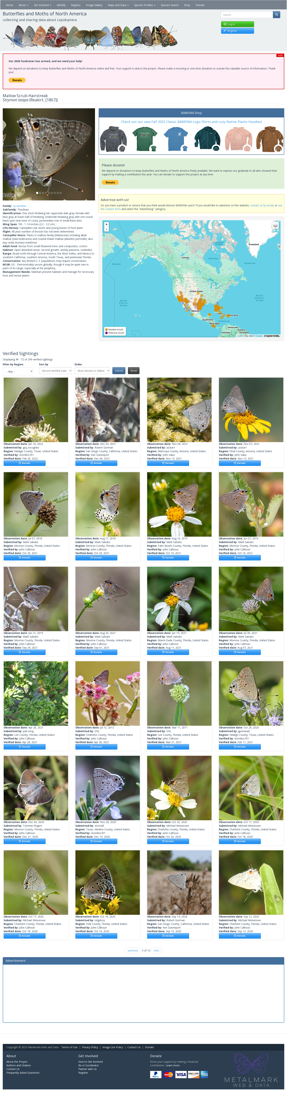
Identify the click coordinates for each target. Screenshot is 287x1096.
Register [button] (230, 30)
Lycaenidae (19, 206)
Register (83, 1072)
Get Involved (42, 5)
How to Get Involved (90, 1061)
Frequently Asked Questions (23, 1072)
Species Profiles (144, 5)
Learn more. (173, 1065)
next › (157, 950)
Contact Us (134, 1047)
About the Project (16, 1061)
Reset (133, 370)
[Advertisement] (143, 993)
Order (78, 364)
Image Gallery (94, 5)
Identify (61, 5)
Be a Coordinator (88, 1065)
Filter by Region (13, 364)
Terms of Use (69, 1047)
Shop (187, 5)
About (23, 5)
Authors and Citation (18, 1065)
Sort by (43, 364)
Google (259, 336)
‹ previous (132, 950)
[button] (10, 154)
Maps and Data (118, 5)
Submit (119, 370)
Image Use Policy (112, 1047)
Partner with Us (87, 1069)
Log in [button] (229, 24)
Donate (200, 5)
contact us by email (261, 205)
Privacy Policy (90, 1047)
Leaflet (240, 336)
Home (9, 5)
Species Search (170, 5)
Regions (76, 5)
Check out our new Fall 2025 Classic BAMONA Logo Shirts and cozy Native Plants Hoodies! (191, 121)
